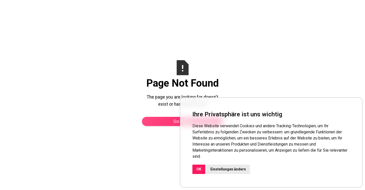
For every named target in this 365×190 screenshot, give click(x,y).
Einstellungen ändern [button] (228, 169)
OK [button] (198, 169)
